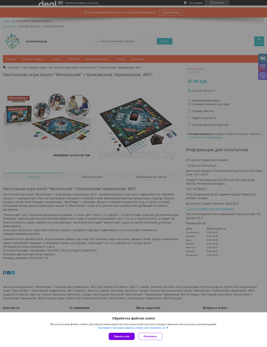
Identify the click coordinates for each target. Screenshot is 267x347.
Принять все (122, 336)
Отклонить (150, 336)
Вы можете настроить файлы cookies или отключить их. (132, 327)
